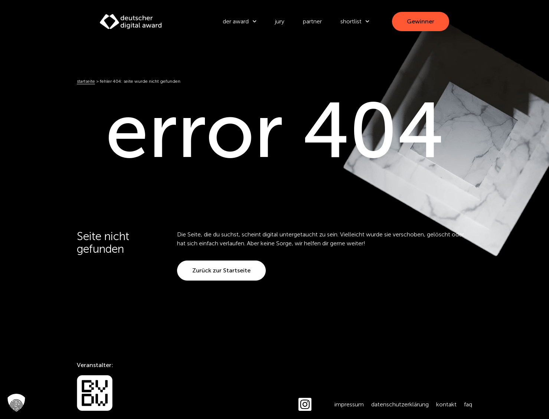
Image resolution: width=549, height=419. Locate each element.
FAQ (468, 404)
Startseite (86, 81)
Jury (279, 21)
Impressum (349, 404)
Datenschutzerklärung (400, 404)
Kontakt (446, 404)
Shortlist (354, 21)
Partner (312, 21)
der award (239, 21)
